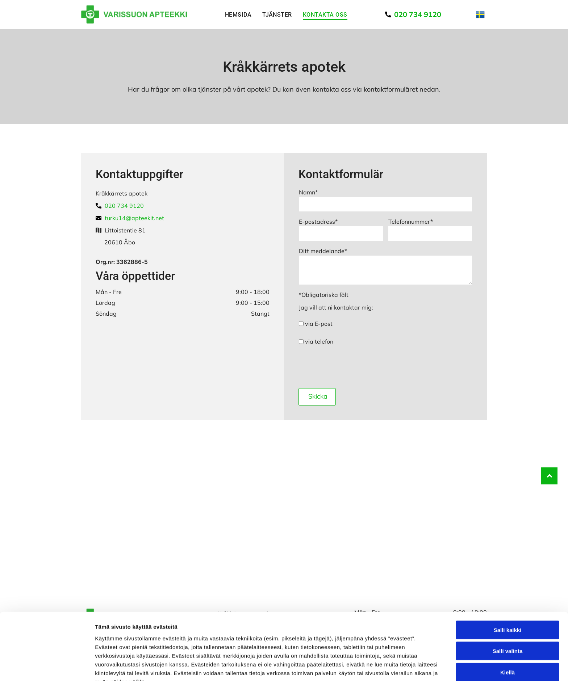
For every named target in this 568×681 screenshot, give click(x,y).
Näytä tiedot (387, 667)
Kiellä (507, 634)
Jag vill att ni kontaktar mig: (336, 307)
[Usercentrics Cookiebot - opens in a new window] (47, 666)
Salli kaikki (508, 591)
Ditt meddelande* (323, 251)
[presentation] (354, 366)
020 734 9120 (124, 205)
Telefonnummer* (410, 221)
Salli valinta (508, 613)
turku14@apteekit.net (134, 218)
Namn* (308, 192)
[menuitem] (238, 14)
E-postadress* (318, 221)
